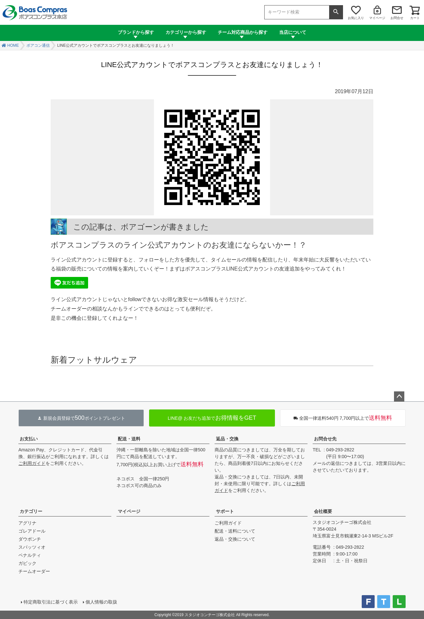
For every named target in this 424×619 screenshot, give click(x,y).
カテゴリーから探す (186, 32)
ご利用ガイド (31, 463)
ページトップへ (399, 396)
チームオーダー (34, 571)
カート (415, 18)
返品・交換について (235, 539)
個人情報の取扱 (101, 601)
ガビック (27, 563)
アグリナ (27, 523)
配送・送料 (129, 438)
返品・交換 (227, 438)
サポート (225, 511)
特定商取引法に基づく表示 (51, 601)
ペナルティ (29, 555)
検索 (336, 12)
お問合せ (396, 18)
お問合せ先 (325, 438)
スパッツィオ (31, 547)
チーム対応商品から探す (243, 32)
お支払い (29, 438)
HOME (13, 45)
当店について (292, 32)
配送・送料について (235, 531)
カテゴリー (31, 511)
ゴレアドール (31, 531)
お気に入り (356, 18)
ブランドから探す (136, 32)
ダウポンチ (29, 539)
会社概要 (323, 511)
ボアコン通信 (38, 45)
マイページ (377, 18)
